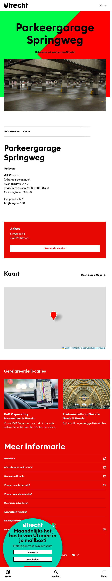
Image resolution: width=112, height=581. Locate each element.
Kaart (26, 131)
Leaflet (66, 348)
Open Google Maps (93, 274)
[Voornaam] (32, 552)
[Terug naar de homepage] (16, 5)
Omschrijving (12, 131)
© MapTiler (76, 348)
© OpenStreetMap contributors (93, 348)
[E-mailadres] (32, 559)
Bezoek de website (55, 248)
